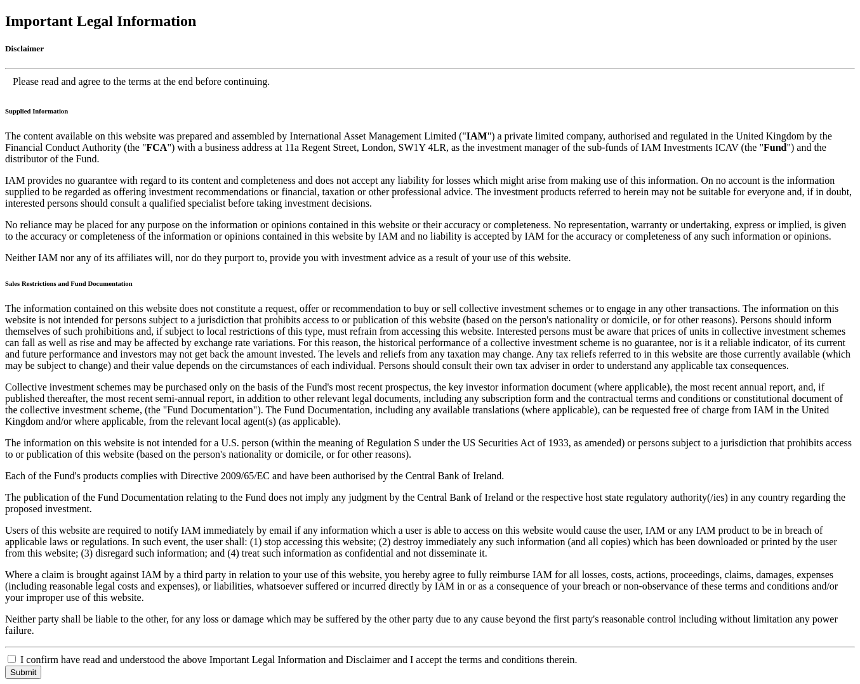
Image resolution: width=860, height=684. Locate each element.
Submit (23, 672)
